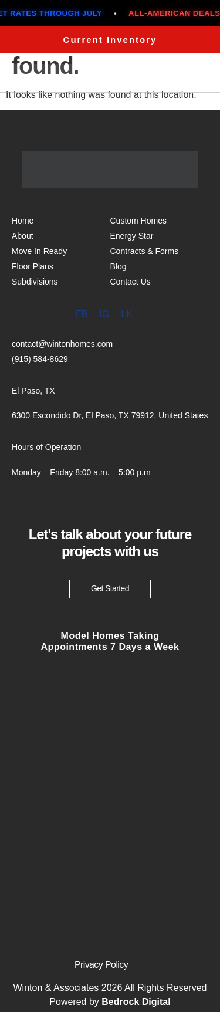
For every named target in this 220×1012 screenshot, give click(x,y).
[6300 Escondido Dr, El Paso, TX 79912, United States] (110, 828)
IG (104, 314)
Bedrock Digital (135, 1002)
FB (81, 314)
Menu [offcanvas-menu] (177, 75)
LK (127, 314)
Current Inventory (110, 40)
